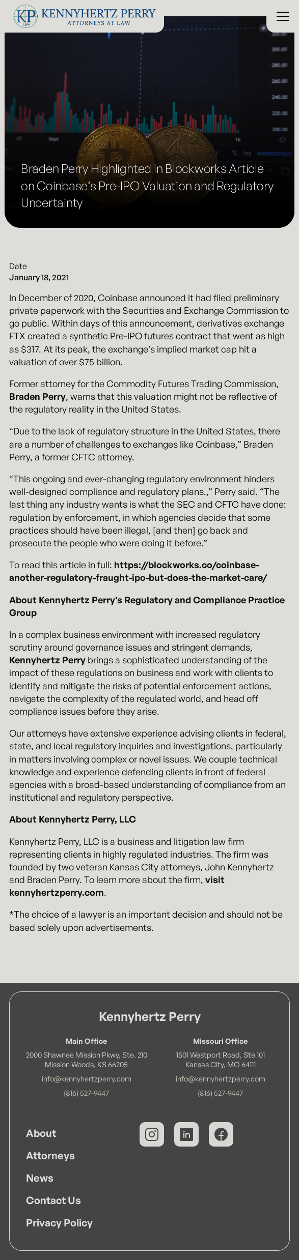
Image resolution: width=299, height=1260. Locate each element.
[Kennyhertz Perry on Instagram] (152, 1134)
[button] (280, 16)
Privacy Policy (59, 1222)
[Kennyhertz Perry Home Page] (82, 16)
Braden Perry (37, 396)
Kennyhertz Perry (47, 659)
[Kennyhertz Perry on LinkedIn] (186, 1134)
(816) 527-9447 (86, 1092)
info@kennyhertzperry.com (86, 1078)
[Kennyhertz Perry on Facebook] (221, 1134)
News (39, 1177)
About (41, 1133)
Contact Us (53, 1200)
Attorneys (50, 1155)
